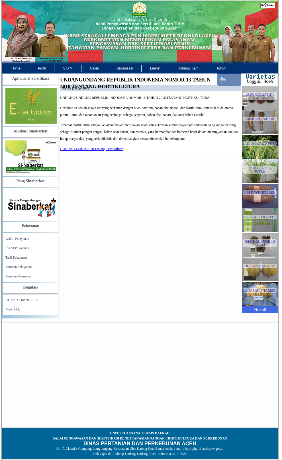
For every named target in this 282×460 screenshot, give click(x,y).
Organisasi (125, 68)
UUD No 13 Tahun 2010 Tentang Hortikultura (91, 149)
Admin (221, 68)
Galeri (94, 68)
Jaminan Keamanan (18, 276)
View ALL (12, 309)
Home (16, 68)
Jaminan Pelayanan (18, 267)
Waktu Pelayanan (17, 239)
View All (260, 310)
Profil (42, 68)
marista (66, 88)
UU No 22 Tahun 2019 (21, 300)
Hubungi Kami (188, 68)
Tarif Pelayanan (16, 257)
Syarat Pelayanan (17, 248)
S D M (67, 68)
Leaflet (155, 68)
